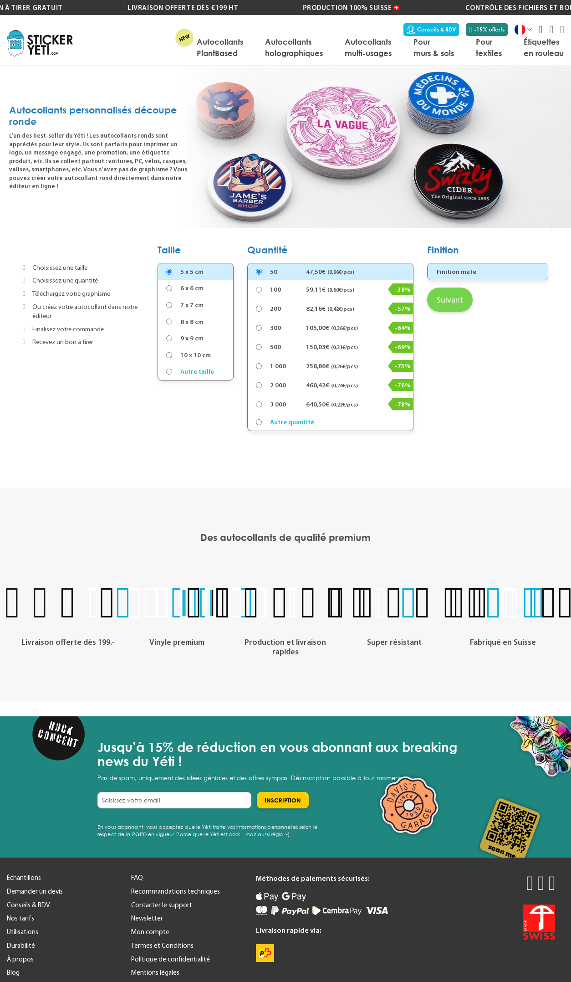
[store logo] (40, 43)
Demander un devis (35, 891)
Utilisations (22, 932)
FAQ (137, 878)
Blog (13, 972)
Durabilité (21, 945)
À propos (20, 959)
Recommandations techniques (175, 891)
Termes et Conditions (162, 945)
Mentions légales (155, 972)
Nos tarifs (20, 918)
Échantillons (24, 878)
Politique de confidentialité (170, 959)
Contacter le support (161, 905)
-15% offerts (487, 30)
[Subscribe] (283, 800)
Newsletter (147, 918)
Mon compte (150, 932)
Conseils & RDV (431, 30)
